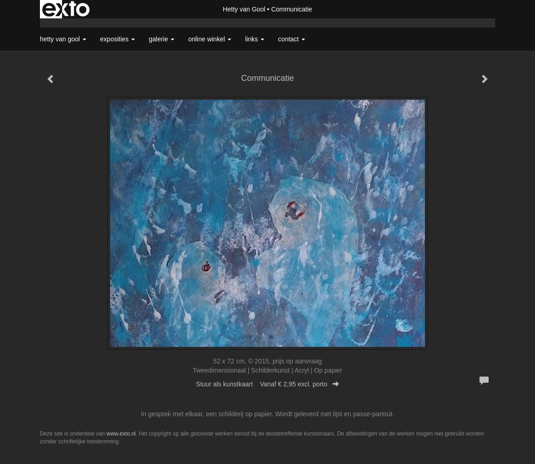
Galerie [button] (161, 39)
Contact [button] (291, 39)
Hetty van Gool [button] (63, 39)
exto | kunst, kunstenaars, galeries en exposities (66, 9)
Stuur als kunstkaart (267, 384)
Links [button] (254, 39)
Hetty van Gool (244, 9)
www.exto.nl (121, 433)
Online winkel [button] (209, 39)
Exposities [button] (117, 39)
